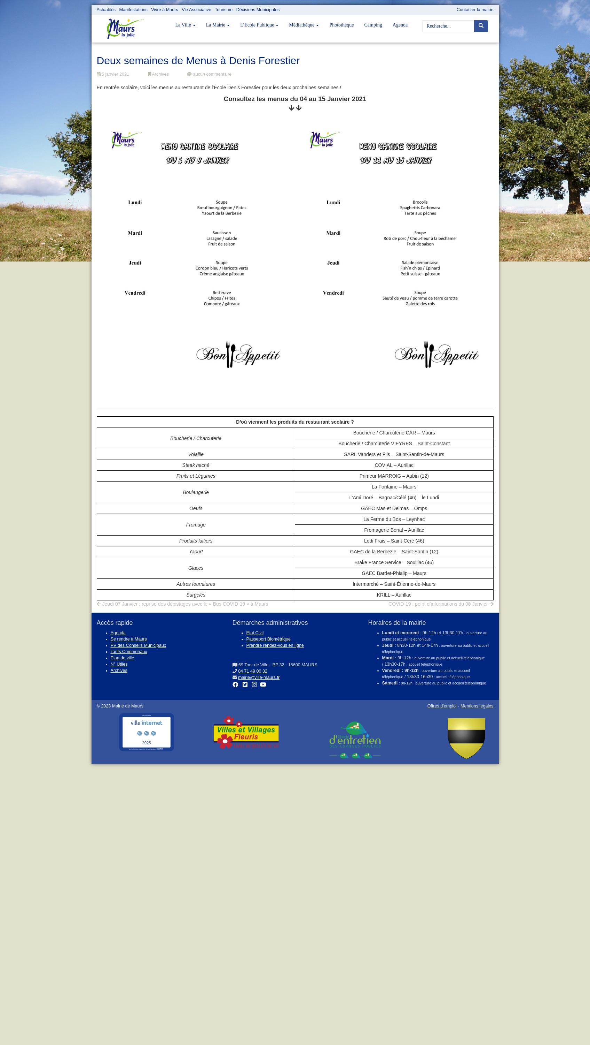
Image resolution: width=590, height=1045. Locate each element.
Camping (373, 25)
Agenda (400, 25)
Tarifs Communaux (129, 651)
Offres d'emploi (442, 706)
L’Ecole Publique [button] (259, 25)
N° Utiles (119, 664)
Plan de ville (122, 658)
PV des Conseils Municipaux (138, 645)
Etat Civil (255, 632)
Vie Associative (196, 9)
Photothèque (341, 25)
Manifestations (133, 9)
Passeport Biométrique (268, 639)
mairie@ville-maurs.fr (259, 677)
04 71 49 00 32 (252, 671)
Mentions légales (477, 706)
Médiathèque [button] (304, 25)
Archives (158, 74)
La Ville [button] (185, 25)
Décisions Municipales (258, 9)
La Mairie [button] (218, 25)
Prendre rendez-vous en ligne (275, 645)
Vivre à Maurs (164, 9)
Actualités (106, 9)
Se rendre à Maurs (129, 639)
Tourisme (224, 9)
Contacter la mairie (475, 9)
